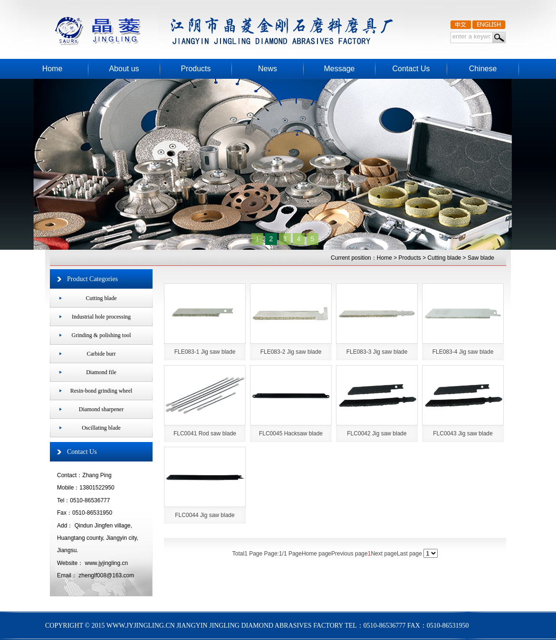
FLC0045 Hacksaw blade (291, 433)
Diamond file (101, 372)
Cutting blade (444, 257)
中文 (460, 23)
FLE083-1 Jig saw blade (205, 351)
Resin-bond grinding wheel (101, 390)
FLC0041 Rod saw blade (204, 433)
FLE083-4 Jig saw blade (463, 351)
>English (489, 23)
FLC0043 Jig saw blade (462, 433)
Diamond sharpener (101, 409)
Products (410, 257)
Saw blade (481, 257)
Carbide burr (101, 353)
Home (384, 257)
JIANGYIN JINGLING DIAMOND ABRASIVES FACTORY (212, 23)
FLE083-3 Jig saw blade (377, 351)
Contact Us (82, 451)
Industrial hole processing (101, 316)
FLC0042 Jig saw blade (376, 433)
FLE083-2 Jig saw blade (291, 351)
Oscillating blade (101, 427)
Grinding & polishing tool (101, 335)
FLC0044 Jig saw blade (204, 515)
